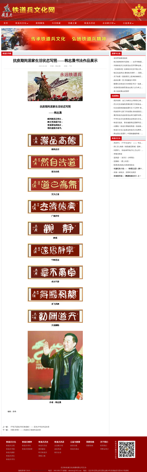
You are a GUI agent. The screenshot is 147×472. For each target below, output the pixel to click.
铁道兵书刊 (10, 459)
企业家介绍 (109, 23)
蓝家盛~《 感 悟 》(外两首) (124, 158)
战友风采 (57, 449)
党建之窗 (72, 23)
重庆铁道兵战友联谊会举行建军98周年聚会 (130, 115)
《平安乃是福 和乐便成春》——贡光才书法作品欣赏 (29, 427)
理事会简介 (104, 449)
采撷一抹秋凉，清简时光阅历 (125, 172)
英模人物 (41, 456)
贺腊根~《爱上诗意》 (122, 161)
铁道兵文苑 (10, 446)
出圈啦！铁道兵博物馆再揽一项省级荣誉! (129, 126)
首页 (6, 23)
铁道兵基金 (74, 449)
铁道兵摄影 (10, 452)
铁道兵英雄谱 (27, 449)
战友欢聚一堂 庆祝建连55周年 (125, 80)
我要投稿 (89, 446)
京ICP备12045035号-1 (40, 471)
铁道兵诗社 (10, 456)
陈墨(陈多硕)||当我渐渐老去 (124, 165)
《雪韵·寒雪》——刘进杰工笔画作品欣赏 (25, 430)
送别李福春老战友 (120, 58)
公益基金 (128, 23)
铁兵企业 (57, 452)
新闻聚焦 (40, 23)
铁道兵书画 (10, 449)
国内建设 (41, 449)
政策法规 (73, 446)
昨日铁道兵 (42, 452)
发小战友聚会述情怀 (121, 91)
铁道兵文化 (20, 23)
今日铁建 (56, 23)
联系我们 (103, 446)
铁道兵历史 (89, 23)
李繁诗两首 (118, 154)
